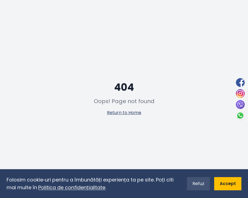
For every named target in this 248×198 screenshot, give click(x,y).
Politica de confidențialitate (71, 187)
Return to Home (124, 112)
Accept (228, 183)
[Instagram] (240, 93)
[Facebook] (240, 82)
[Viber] (240, 104)
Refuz (198, 183)
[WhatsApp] (240, 115)
